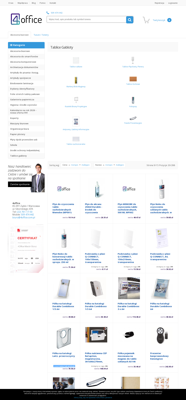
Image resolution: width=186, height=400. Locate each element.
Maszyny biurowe (19, 123)
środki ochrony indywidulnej (25, 150)
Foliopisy (147, 67)
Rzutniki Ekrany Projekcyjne (129, 69)
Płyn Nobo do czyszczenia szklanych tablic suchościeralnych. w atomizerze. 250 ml (161, 146)
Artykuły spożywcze (20, 77)
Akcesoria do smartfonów (24, 56)
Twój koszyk (162, 20)
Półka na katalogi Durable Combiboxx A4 (161, 243)
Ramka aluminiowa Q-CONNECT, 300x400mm (128, 342)
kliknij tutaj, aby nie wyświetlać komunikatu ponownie (93, 398)
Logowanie (173, 3)
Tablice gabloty (18, 155)
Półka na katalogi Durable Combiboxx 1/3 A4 (63, 243)
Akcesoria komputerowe (23, 61)
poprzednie (57, 378)
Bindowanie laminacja (21, 83)
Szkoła (13, 144)
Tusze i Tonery (41, 34)
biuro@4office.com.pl (23, 217)
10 (107, 378)
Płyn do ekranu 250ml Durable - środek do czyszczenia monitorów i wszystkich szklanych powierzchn (93, 150)
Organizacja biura (19, 128)
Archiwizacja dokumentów (24, 67)
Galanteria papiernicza (22, 99)
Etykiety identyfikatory (22, 88)
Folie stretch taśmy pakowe (25, 94)
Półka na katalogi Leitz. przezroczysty (63, 291)
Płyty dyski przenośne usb (23, 139)
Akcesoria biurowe (19, 34)
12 (124, 378)
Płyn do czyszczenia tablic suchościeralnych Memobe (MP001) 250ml (63, 146)
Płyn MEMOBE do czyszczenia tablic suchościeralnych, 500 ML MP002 (127, 145)
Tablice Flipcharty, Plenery (74, 69)
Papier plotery (17, 134)
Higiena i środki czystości (23, 104)
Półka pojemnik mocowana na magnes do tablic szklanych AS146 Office (127, 295)
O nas (10, 3)
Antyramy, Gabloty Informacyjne (165, 72)
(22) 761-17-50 (24, 211)
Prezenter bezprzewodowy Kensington (159, 293)
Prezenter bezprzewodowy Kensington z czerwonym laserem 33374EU (63, 345)
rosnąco (73, 101)
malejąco (84, 101)
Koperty (14, 118)
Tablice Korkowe (111, 66)
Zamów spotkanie (20, 184)
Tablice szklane (56, 68)
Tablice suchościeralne (75, 84)
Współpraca (23, 3)
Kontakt (55, 3)
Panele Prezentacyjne (56, 83)
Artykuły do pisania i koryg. (24, 72)
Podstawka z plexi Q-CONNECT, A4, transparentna (160, 193)
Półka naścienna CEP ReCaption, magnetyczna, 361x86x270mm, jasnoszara (96, 295)
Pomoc (45, 3)
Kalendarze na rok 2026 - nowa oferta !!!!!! (23, 111)
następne (148, 378)
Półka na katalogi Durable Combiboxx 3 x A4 (128, 243)
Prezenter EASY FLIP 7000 (96, 341)
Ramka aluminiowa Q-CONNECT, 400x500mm (160, 342)
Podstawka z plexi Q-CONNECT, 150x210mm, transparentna (128, 194)
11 (116, 378)
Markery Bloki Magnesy (93, 68)
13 (133, 378)
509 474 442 (56, 12)
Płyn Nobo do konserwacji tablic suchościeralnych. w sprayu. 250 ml (63, 194)
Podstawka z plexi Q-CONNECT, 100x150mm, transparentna (95, 194)
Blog (35, 3)
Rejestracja (159, 3)
